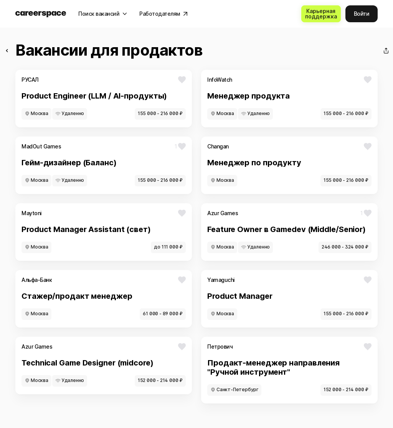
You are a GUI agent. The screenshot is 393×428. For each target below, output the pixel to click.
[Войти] (361, 13)
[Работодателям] (163, 13)
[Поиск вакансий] (102, 13)
